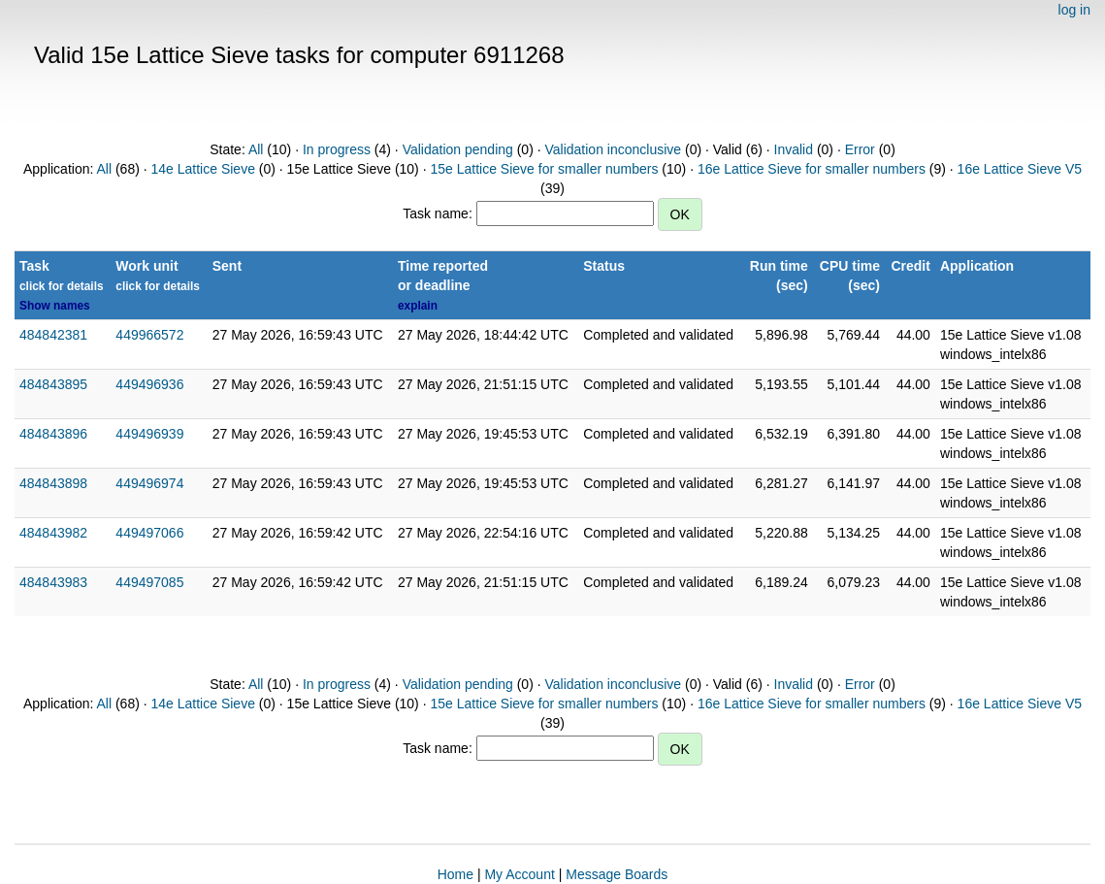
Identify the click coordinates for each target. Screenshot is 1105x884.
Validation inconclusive (612, 149)
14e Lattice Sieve (203, 169)
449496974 (149, 483)
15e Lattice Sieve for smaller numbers (544, 169)
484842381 (53, 335)
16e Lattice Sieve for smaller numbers (812, 169)
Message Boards (616, 874)
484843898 (53, 483)
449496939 (149, 434)
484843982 (53, 532)
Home (455, 874)
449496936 (149, 384)
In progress (337, 149)
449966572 (149, 335)
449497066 (149, 532)
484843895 (53, 384)
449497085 (149, 582)
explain (418, 305)
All (256, 149)
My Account (519, 874)
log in (1074, 9)
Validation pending (458, 149)
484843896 (53, 434)
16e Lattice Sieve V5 (1020, 169)
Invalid (793, 149)
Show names (54, 305)
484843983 (53, 582)
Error (860, 149)
